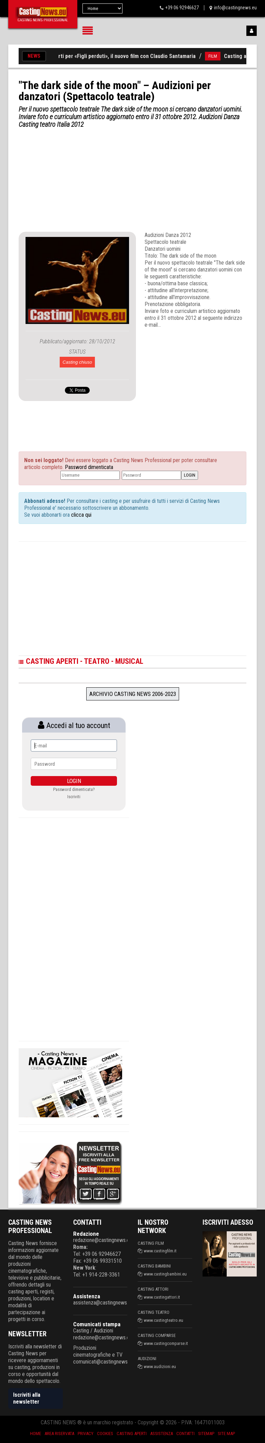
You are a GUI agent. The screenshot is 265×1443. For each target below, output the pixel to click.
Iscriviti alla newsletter (26, 1398)
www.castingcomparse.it (166, 1343)
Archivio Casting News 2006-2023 (132, 693)
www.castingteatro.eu (163, 1320)
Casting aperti (132, 1433)
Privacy (86, 1433)
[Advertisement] (132, 180)
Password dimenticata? (74, 789)
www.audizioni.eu (160, 1366)
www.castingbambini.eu (165, 1274)
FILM (217, 56)
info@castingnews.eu (235, 7)
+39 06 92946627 (182, 7)
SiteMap (206, 1433)
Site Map (226, 1433)
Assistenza (86, 1296)
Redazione (86, 1233)
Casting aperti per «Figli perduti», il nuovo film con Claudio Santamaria (117, 56)
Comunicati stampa (96, 1324)
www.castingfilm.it (160, 1250)
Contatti (185, 1433)
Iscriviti (73, 796)
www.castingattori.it (162, 1297)
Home (35, 1433)
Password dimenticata (89, 467)
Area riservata (59, 1433)
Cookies (105, 1433)
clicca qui (80, 515)
